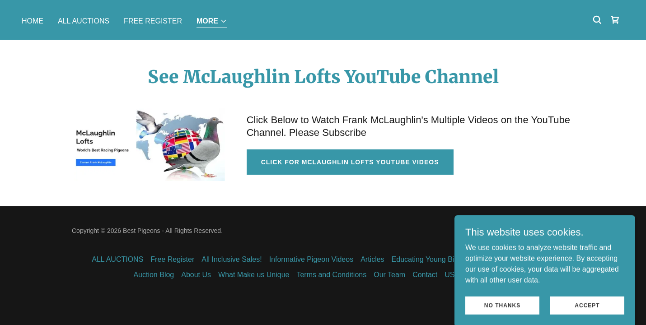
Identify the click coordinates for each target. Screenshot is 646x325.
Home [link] (32, 21)
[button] (212, 22)
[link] (615, 20)
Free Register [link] (153, 21)
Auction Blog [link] (153, 275)
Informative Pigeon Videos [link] (311, 259)
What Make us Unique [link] (253, 275)
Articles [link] (372, 259)
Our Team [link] (389, 275)
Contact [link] (424, 275)
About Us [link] (196, 275)
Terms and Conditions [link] (331, 275)
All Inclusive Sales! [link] (231, 259)
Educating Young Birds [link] (428, 259)
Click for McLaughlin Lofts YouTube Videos (350, 162)
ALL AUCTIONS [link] (83, 21)
